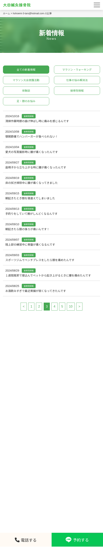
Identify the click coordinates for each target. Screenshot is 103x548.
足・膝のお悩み (26, 102)
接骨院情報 (77, 91)
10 (71, 307)
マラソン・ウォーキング (77, 70)
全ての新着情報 (26, 70)
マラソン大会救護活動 (26, 81)
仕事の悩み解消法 (77, 81)
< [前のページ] (24, 307)
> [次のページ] (79, 307)
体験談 (26, 91)
